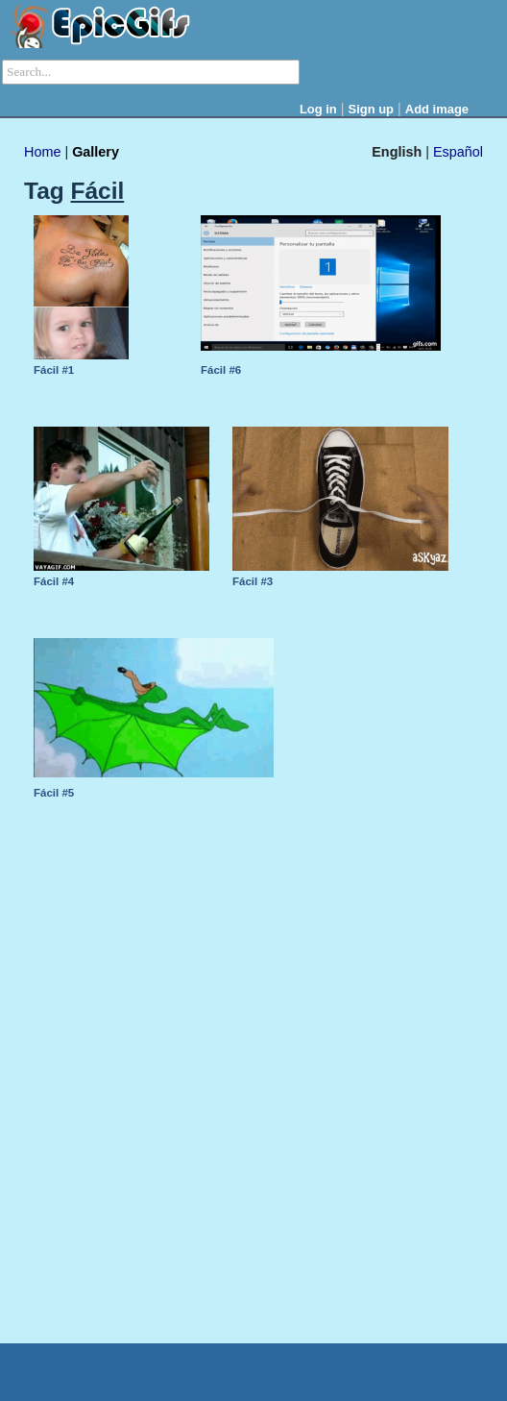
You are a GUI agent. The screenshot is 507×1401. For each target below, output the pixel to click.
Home (42, 152)
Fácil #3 (252, 581)
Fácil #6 (221, 370)
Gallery (95, 152)
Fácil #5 (54, 793)
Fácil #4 (54, 581)
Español (458, 152)
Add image (437, 109)
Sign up (372, 109)
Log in (318, 109)
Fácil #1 (54, 370)
